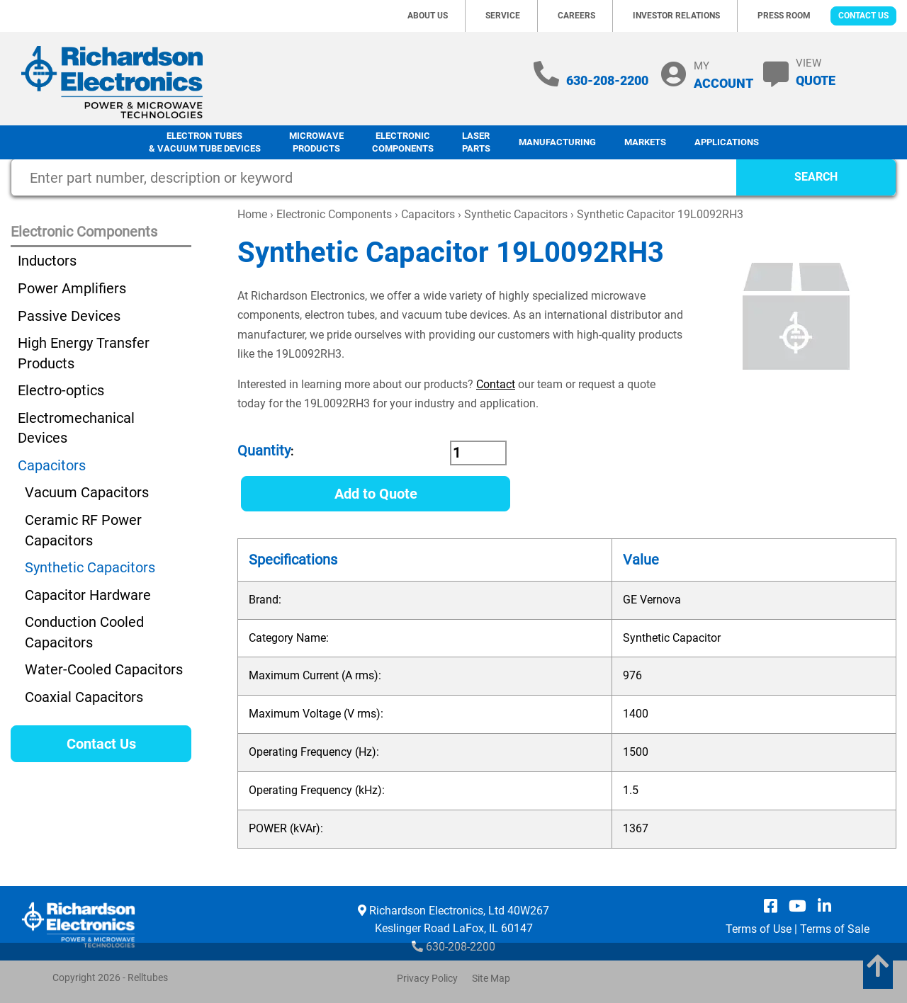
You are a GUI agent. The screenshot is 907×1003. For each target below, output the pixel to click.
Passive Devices (69, 315)
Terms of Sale (834, 929)
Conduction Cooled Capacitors (84, 632)
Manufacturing (557, 142)
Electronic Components (403, 142)
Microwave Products (316, 142)
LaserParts (476, 142)
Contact (495, 384)
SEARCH (816, 176)
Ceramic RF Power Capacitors (83, 530)
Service (502, 16)
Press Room (784, 16)
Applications (726, 142)
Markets (645, 142)
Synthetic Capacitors (516, 214)
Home (252, 214)
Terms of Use (758, 929)
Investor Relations (676, 16)
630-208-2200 (607, 80)
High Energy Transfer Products (84, 353)
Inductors (47, 260)
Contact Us (863, 16)
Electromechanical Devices (76, 428)
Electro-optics (61, 390)
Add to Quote (375, 493)
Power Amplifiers (72, 288)
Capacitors (428, 214)
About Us (427, 16)
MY (723, 75)
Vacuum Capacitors (87, 492)
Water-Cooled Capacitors (104, 669)
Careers (576, 16)
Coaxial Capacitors (84, 697)
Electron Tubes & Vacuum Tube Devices (205, 142)
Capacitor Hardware (88, 595)
